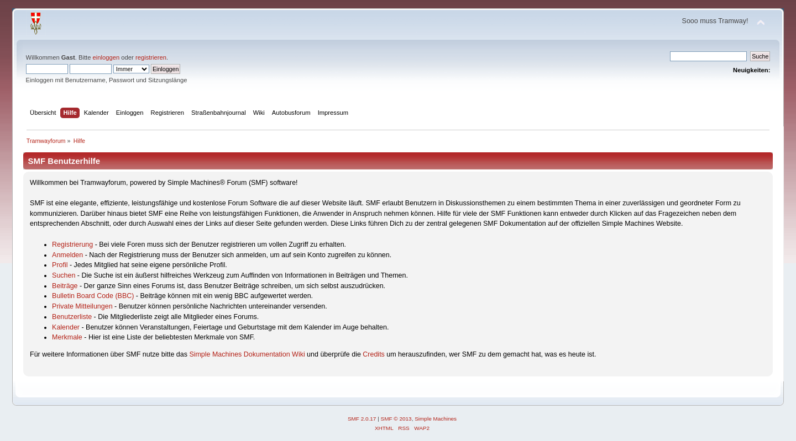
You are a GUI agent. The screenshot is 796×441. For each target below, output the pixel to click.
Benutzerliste (72, 317)
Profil (59, 265)
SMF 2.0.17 (362, 419)
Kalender (66, 327)
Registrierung (72, 244)
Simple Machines (436, 419)
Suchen (63, 275)
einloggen (106, 57)
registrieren (150, 57)
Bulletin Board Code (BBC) (93, 296)
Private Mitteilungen (82, 306)
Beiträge (64, 286)
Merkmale (67, 337)
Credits (374, 354)
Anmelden (67, 255)
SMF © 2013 (396, 419)
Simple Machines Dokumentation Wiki (247, 354)
